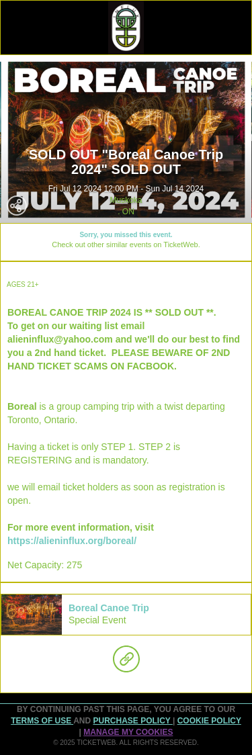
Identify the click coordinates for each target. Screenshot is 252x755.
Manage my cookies (128, 732)
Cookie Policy (209, 720)
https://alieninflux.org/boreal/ (71, 540)
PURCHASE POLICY (132, 720)
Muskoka (126, 200)
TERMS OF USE (42, 720)
